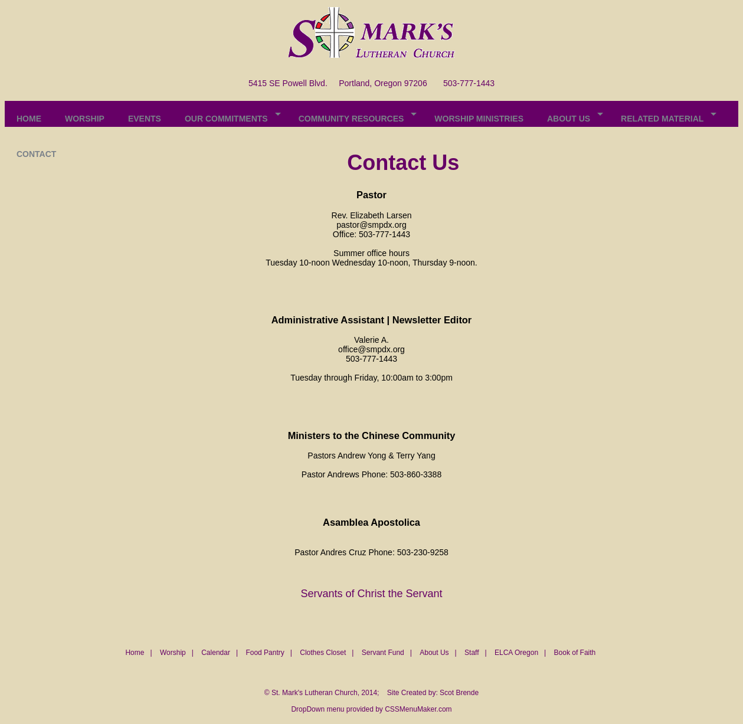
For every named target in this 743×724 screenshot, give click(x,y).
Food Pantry (265, 652)
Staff (471, 652)
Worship (173, 652)
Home (134, 652)
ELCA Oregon (516, 652)
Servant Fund (383, 652)
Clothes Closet (323, 652)
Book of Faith (575, 652)
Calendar (215, 652)
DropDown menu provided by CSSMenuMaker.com (371, 709)
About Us (434, 652)
